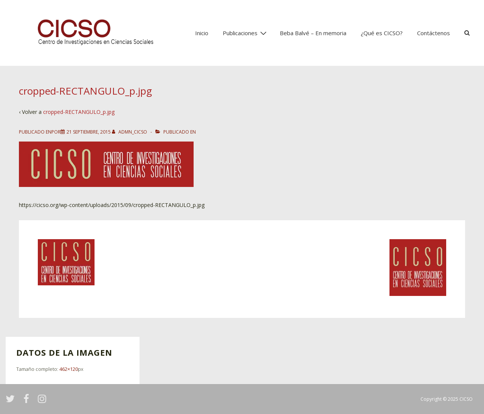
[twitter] (12, 401)
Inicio (201, 33)
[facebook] (27, 401)
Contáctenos (433, 33)
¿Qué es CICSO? (382, 33)
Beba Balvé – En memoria (313, 33)
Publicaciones (245, 32)
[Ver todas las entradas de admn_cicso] (130, 132)
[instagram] (43, 401)
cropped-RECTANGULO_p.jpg (79, 111)
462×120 (68, 369)
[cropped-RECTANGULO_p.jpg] (89, 132)
